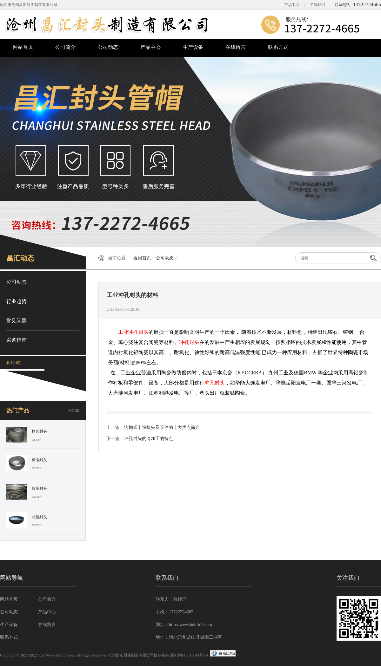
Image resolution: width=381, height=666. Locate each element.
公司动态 (108, 47)
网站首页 (23, 47)
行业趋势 (16, 301)
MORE (73, 410)
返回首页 (142, 257)
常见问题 (16, 320)
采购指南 (16, 340)
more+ (37, 439)
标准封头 (39, 460)
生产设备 (193, 47)
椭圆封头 (39, 431)
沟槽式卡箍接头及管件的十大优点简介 (162, 427)
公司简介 (65, 47)
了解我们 (317, 5)
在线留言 (235, 47)
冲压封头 (39, 517)
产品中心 (291, 5)
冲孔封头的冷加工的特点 (148, 438)
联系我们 (14, 362)
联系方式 (278, 47)
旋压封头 (39, 488)
